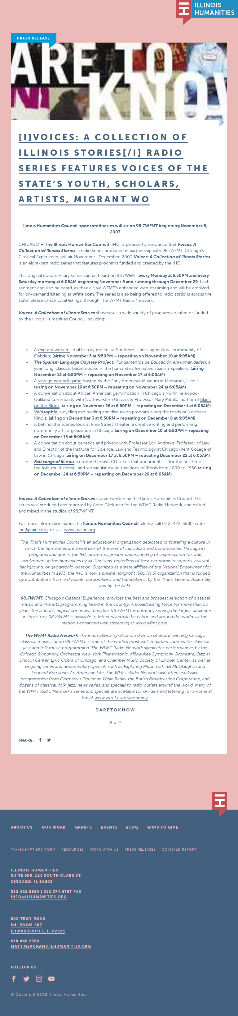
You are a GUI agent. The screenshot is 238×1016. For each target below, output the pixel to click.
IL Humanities (207, 12)
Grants (83, 827)
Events (109, 827)
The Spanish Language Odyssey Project (73, 362)
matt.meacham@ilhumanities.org (51, 946)
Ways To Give (162, 827)
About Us (22, 827)
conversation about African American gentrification (88, 393)
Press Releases (140, 850)
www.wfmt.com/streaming (121, 697)
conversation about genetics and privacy (78, 443)
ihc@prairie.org (33, 529)
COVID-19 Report (179, 850)
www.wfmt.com (151, 623)
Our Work (54, 827)
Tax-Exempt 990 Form (33, 850)
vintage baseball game (60, 381)
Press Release (33, 38)
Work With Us (104, 850)
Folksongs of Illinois (54, 461)
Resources (72, 850)
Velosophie (45, 412)
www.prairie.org (79, 529)
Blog (132, 827)
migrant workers (54, 349)
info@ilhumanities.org (39, 897)
